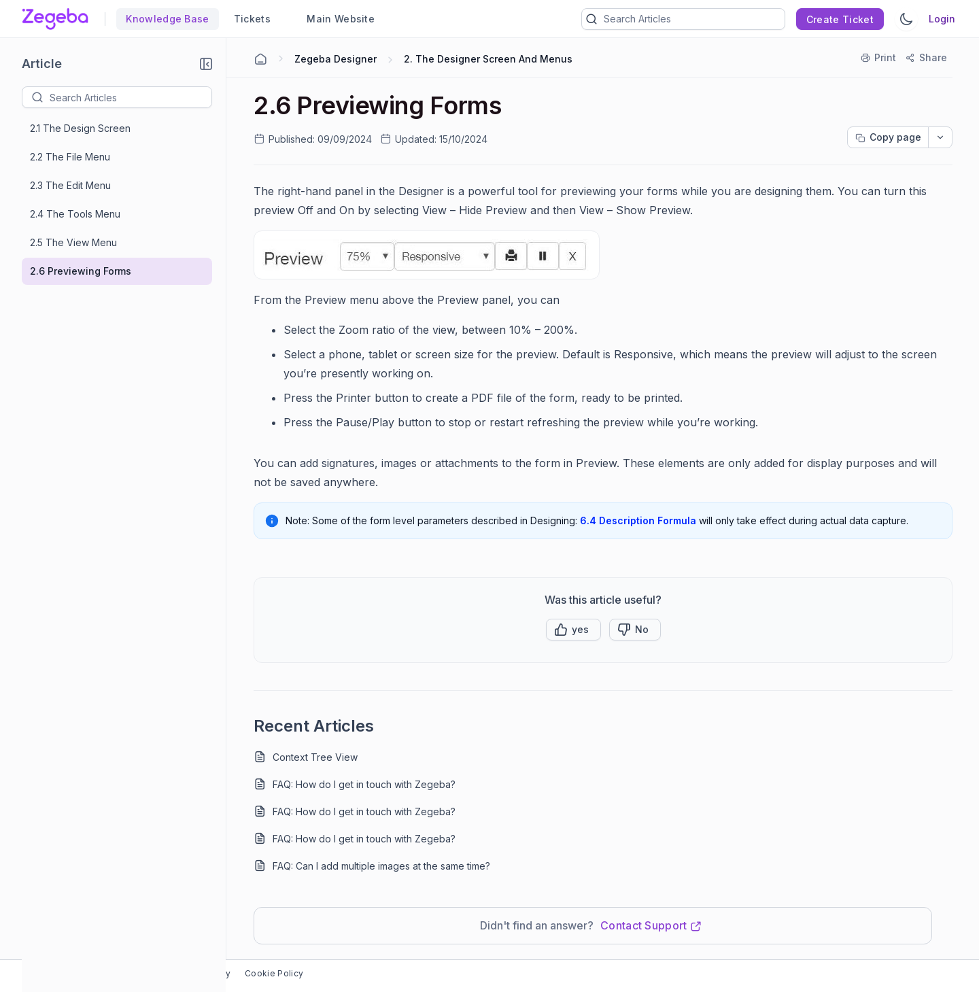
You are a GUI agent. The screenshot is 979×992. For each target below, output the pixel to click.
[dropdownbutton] (940, 137)
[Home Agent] (260, 59)
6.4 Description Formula (638, 520)
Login (942, 18)
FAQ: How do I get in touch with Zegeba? (364, 784)
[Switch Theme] (906, 19)
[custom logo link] (55, 19)
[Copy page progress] (888, 137)
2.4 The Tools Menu (75, 214)
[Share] (926, 58)
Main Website (335, 18)
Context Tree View (315, 757)
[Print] (879, 58)
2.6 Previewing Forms (80, 271)
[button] (206, 63)
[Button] (635, 629)
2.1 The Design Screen (80, 128)
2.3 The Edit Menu (70, 185)
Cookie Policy (274, 973)
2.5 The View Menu (73, 242)
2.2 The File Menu (70, 157)
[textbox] (130, 97)
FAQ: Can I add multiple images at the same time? (381, 866)
